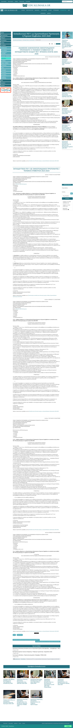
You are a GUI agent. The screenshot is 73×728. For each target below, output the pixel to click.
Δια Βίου (50, 10)
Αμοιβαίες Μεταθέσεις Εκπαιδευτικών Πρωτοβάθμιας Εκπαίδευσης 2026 (66, 78)
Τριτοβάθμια (56, 10)
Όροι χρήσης (10, 723)
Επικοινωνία (21, 1)
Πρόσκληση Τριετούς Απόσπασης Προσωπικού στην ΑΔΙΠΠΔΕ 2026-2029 (67, 94)
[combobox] (67, 1)
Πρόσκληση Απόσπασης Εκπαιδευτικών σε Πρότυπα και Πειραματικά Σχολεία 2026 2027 (67, 145)
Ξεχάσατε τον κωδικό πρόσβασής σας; (67, 202)
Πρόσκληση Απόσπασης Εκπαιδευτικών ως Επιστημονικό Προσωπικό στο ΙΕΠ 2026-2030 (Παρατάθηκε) (49, 683)
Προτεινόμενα (10, 1)
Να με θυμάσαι (66, 195)
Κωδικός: (63, 191)
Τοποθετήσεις (4, 65)
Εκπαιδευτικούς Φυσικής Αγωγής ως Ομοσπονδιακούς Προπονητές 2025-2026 (44, 160)
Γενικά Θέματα (4, 50)
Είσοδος (23, 723)
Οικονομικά (4, 70)
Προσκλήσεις (4, 74)
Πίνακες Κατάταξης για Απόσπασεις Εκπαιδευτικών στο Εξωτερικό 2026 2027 (9, 701)
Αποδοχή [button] (68, 726)
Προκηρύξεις (4, 72)
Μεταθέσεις (4, 60)
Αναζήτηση (16, 723)
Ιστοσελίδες (28, 1)
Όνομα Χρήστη (65, 187)
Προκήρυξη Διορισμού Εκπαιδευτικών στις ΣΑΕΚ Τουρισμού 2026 (67, 62)
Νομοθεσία (43, 13)
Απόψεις (16, 1)
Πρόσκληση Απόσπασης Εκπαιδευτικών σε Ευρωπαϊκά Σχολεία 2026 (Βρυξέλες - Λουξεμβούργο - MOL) (36, 648)
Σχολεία (23, 10)
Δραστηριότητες (29, 10)
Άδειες (3, 67)
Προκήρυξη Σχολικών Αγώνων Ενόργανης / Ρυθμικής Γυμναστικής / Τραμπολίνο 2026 (32, 651)
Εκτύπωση (58, 43)
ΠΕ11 (14, 634)
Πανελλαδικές (44, 10)
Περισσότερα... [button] (11, 726)
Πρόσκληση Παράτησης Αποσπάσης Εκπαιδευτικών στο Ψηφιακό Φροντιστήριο (36, 702)
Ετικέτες (20, 723)
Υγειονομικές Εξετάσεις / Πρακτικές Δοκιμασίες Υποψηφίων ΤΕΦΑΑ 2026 (29, 655)
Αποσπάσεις (4, 58)
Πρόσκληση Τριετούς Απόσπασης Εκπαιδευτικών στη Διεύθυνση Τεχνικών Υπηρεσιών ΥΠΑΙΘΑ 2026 (22, 702)
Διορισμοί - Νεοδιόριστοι (6, 55)
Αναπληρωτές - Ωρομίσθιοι (4, 53)
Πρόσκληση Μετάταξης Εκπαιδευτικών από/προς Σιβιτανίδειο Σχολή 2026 (67, 111)
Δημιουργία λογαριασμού (66, 209)
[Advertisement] (34, 22)
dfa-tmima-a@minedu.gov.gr (21, 184)
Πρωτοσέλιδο (3, 1)
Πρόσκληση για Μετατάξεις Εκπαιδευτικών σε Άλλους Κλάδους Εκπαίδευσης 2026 (66, 127)
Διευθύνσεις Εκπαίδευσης (4, 78)
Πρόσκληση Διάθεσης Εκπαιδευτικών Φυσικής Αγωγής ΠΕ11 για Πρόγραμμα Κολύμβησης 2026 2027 (67, 44)
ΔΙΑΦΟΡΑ (49, 13)
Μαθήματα (37, 10)
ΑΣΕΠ (69, 10)
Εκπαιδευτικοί (63, 10)
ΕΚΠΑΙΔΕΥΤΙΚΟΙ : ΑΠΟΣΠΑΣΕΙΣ (28, 40)
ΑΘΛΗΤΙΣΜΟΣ (19, 634)
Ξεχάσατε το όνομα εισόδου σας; (66, 205)
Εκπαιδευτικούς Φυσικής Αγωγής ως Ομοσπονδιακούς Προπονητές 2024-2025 (44, 411)
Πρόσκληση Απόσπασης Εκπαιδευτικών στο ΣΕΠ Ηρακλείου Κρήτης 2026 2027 (63, 682)
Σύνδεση (67, 198)
